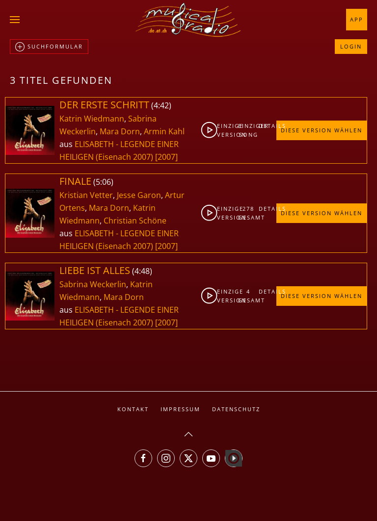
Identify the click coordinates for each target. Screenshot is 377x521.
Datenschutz (236, 409)
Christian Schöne (135, 220)
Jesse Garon (139, 195)
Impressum (180, 409)
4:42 (161, 105)
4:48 (142, 271)
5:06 (103, 181)
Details (267, 125)
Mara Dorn (120, 131)
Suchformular (49, 47)
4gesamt (249, 296)
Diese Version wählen (321, 130)
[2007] (166, 156)
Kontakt (133, 409)
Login (351, 46)
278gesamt (249, 213)
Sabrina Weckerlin (92, 284)
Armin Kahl (164, 131)
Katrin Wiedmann (91, 118)
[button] (15, 19)
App (356, 19)
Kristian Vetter (86, 195)
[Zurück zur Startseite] (188, 19)
